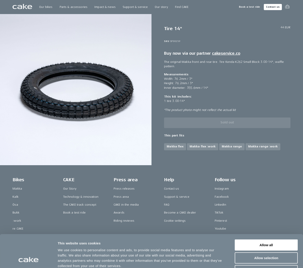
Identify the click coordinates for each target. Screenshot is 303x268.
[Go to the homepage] (22, 7)
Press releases (124, 188)
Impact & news (105, 7)
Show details (231, 259)
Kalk (15, 196)
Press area (121, 196)
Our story (161, 7)
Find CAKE (181, 7)
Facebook (222, 196)
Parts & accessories (74, 7)
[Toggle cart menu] (287, 7)
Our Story (69, 188)
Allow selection (266, 227)
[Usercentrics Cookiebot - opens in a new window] (28, 259)
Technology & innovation (80, 196)
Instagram (222, 188)
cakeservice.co (226, 53)
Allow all (266, 214)
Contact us (273, 6)
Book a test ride (249, 6)
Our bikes (45, 7)
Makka (17, 188)
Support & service (135, 7)
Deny (266, 240)
